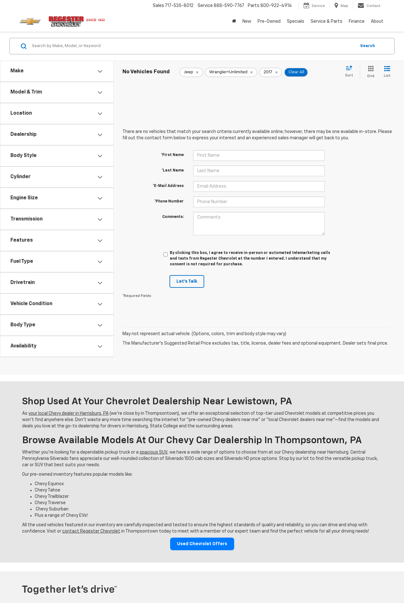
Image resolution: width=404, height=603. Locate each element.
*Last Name (173, 170)
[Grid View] (369, 72)
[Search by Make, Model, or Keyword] (193, 46)
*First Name (172, 155)
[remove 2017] (270, 72)
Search (367, 46)
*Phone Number (169, 201)
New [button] (246, 21)
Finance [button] (357, 21)
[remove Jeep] (191, 72)
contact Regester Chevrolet (91, 531)
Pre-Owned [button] (269, 21)
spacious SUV (153, 452)
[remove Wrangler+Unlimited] (231, 72)
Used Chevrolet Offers (202, 544)
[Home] (234, 21)
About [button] (377, 21)
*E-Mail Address (168, 186)
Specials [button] (295, 21)
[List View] (387, 72)
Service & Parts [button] (326, 21)
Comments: (173, 217)
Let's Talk (186, 281)
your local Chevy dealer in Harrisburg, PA (68, 413)
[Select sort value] (351, 71)
